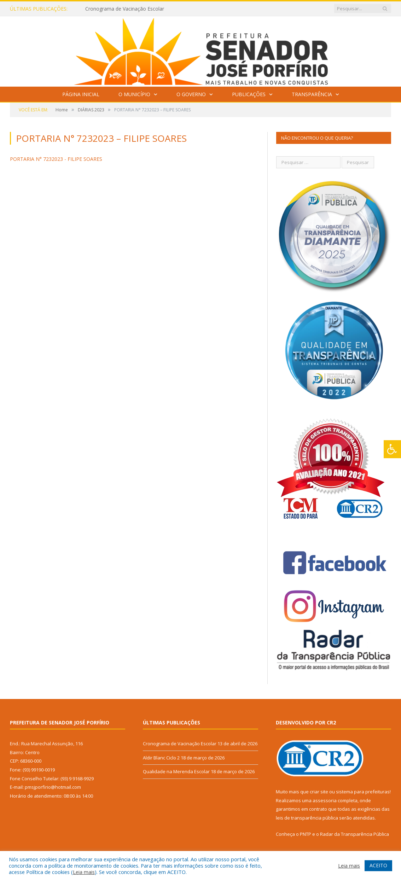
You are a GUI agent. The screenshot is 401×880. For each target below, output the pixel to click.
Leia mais (84, 871)
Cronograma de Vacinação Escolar (124, 9)
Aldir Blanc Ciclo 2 (161, 757)
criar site (319, 791)
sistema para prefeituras (363, 791)
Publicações (249, 94)
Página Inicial (80, 94)
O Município (134, 94)
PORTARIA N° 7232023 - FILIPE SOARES (56, 159)
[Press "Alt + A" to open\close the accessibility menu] (392, 449)
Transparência (312, 94)
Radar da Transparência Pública (354, 834)
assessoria (325, 800)
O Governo (191, 94)
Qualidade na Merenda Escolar (176, 771)
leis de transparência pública (307, 818)
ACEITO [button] (378, 865)
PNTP (305, 834)
